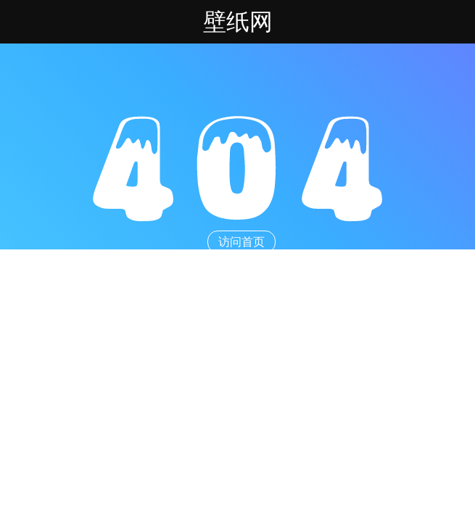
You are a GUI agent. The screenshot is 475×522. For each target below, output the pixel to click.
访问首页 (241, 242)
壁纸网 (238, 22)
